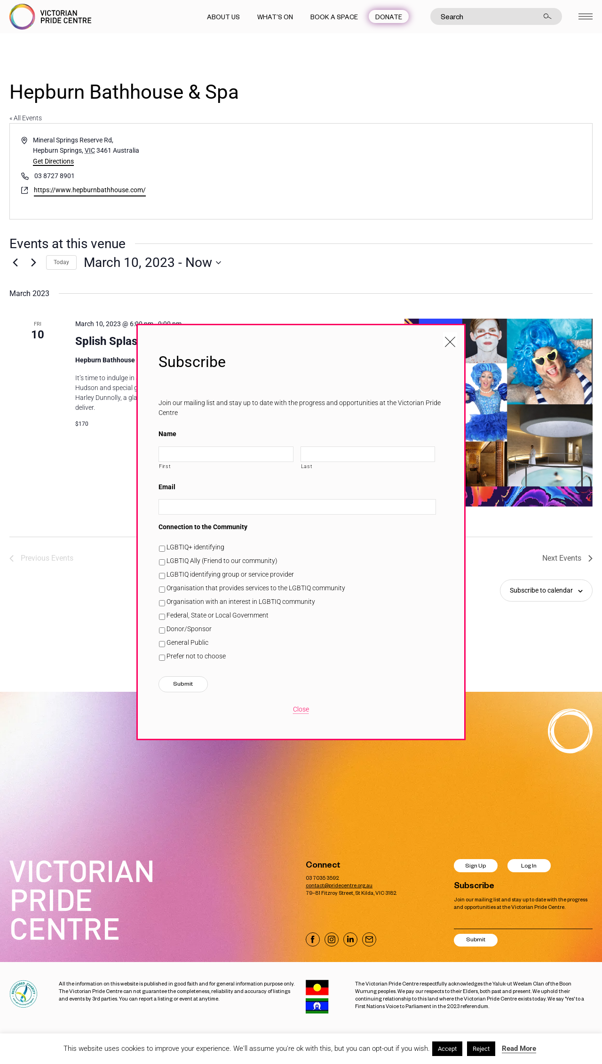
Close (301, 709)
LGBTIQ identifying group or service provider (230, 574)
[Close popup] (450, 339)
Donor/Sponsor (189, 629)
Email (166, 487)
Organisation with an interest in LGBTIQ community (240, 601)
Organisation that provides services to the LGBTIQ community (255, 588)
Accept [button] (447, 1048)
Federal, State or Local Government (217, 615)
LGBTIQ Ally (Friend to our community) (221, 560)
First (165, 466)
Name (167, 434)
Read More (519, 1048)
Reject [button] (481, 1048)
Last (307, 466)
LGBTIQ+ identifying (195, 547)
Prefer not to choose (196, 656)
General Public (187, 642)
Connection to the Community (202, 527)
